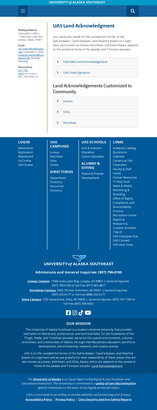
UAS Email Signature (76, 73)
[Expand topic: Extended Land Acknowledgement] (60, 61)
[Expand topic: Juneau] (60, 101)
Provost (118, 211)
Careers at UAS (123, 161)
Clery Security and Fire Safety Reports (105, 399)
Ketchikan (69, 123)
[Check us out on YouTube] (88, 313)
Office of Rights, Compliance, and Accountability (123, 203)
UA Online (24, 161)
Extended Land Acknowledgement (85, 62)
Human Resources (125, 177)
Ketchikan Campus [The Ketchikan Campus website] (43, 290)
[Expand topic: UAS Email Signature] (60, 72)
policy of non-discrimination (116, 383)
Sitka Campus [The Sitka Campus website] (31, 299)
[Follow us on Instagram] (74, 313)
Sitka (66, 112)
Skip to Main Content (16, 3)
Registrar (119, 219)
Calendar (119, 156)
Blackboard (25, 156)
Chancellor (120, 165)
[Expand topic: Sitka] (60, 112)
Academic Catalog (124, 148)
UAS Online (25, 165)
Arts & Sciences (91, 148)
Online (54, 165)
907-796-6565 (23, 72)
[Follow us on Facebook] (68, 313)
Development (90, 178)
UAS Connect (121, 240)
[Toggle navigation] (23, 11)
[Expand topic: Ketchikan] (60, 122)
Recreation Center (125, 215)
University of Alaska (47, 379)
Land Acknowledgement (107, 366)
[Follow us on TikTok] (80, 313)
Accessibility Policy (39, 399)
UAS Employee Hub (125, 236)
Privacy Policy (65, 399)
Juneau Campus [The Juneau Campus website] (38, 281)
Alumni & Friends (92, 174)
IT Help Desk (121, 182)
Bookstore (120, 152)
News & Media (122, 186)
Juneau (68, 101)
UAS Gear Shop (123, 245)
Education (87, 152)
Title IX (117, 232)
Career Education (92, 156)
